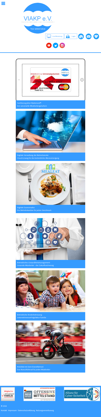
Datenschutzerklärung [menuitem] (26, 410)
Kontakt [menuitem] (4, 410)
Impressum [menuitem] (12, 410)
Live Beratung (57, 36)
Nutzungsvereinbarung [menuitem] (45, 410)
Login (74, 36)
